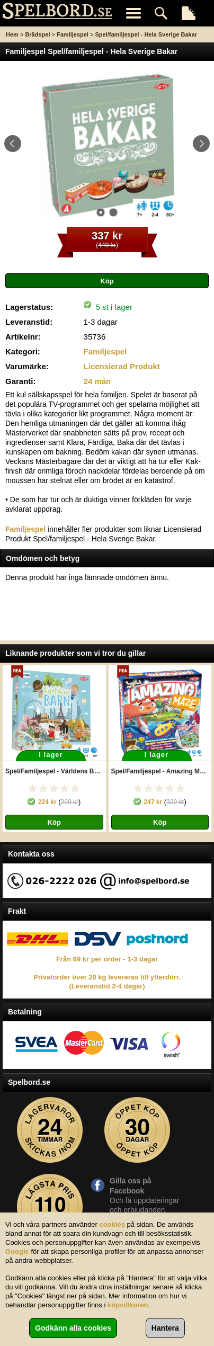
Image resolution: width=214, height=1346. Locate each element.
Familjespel (72, 34)
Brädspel (37, 34)
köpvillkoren (128, 1305)
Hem (12, 34)
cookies (112, 1224)
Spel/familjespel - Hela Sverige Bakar (146, 34)
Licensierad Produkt (122, 366)
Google (17, 1251)
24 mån (97, 381)
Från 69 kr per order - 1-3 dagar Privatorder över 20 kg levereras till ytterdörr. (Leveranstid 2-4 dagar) (106, 972)
